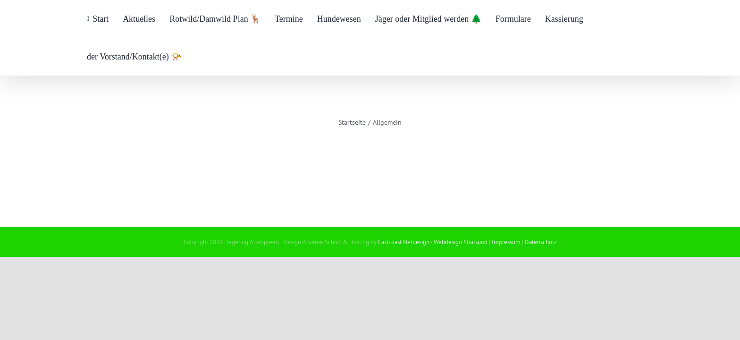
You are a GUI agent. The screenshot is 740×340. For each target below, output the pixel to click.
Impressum (506, 242)
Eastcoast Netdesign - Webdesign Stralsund (433, 242)
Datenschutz (541, 242)
